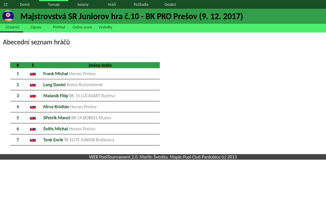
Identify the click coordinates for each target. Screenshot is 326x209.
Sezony (83, 4)
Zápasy (36, 27)
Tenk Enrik (78, 140)
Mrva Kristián (70, 106)
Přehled (59, 27)
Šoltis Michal (69, 128)
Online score (82, 27)
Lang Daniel (73, 84)
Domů (25, 4)
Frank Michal (69, 73)
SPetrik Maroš (77, 117)
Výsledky (105, 27)
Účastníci (13, 27)
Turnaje (54, 4)
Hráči (112, 4)
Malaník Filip (79, 95)
